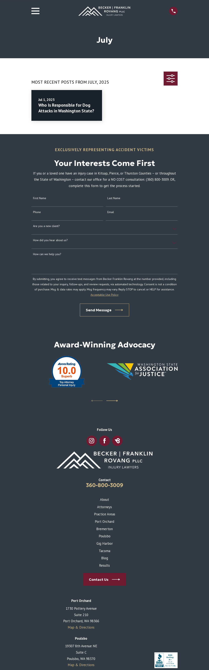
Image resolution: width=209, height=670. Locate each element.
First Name (39, 198)
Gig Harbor (104, 543)
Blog (104, 558)
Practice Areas (104, 514)
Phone (37, 212)
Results (104, 565)
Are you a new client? (46, 226)
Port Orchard (104, 521)
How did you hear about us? (50, 240)
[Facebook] (104, 440)
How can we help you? (47, 254)
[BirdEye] (117, 440)
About (104, 499)
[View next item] (112, 400)
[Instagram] (91, 440)
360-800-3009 (104, 485)
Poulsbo (104, 536)
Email (110, 212)
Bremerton (104, 529)
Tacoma (104, 551)
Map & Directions (81, 627)
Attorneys (104, 507)
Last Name (113, 198)
